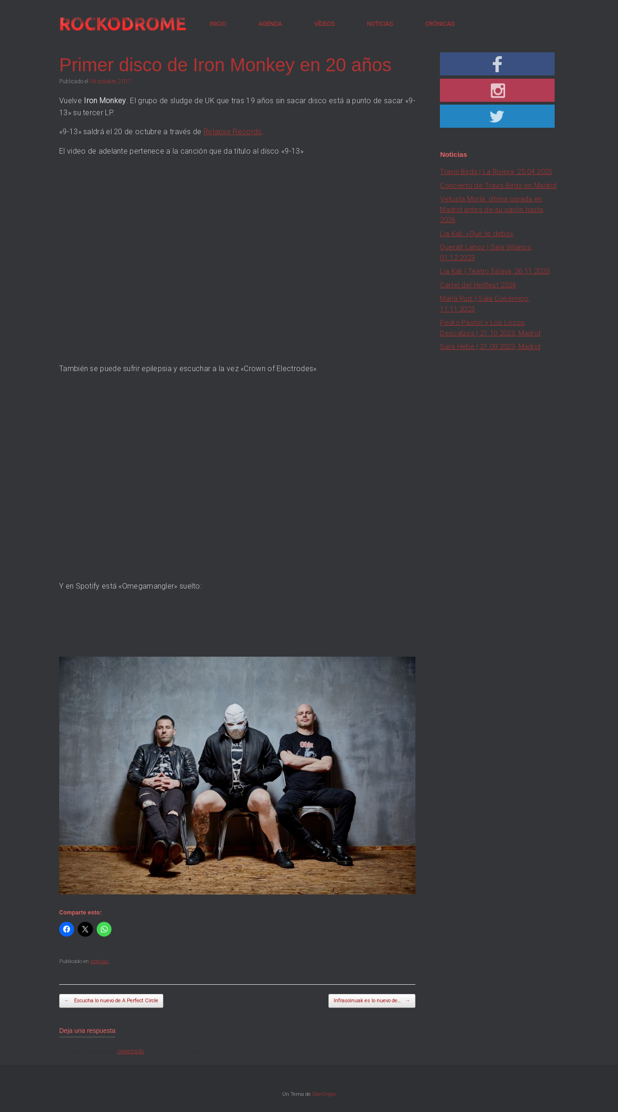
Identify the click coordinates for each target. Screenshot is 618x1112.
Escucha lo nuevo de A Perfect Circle (111, 1001)
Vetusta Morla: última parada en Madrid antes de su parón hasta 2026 (491, 209)
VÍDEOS (324, 23)
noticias (99, 961)
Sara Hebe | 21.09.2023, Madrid (490, 346)
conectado (130, 1051)
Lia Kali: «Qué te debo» (476, 234)
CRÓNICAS (439, 23)
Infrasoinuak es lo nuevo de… (372, 1001)
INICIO (218, 23)
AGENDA (270, 23)
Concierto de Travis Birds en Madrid (498, 185)
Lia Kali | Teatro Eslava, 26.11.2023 (495, 271)
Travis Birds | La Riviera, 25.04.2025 (496, 172)
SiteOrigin (324, 1094)
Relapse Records (233, 131)
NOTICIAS (380, 23)
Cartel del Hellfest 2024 (478, 285)
